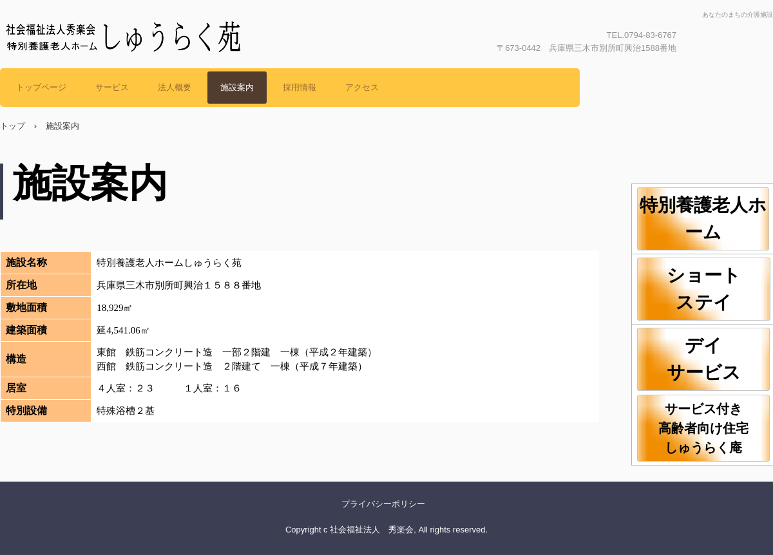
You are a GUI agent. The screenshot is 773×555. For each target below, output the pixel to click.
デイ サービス (718, 358)
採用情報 (299, 87)
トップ (12, 126)
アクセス (362, 87)
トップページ (41, 87)
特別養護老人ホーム (703, 218)
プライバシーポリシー (383, 504)
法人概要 (174, 87)
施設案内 (237, 87)
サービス (112, 87)
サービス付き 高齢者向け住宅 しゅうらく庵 (714, 428)
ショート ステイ (718, 288)
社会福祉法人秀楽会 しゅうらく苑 (135, 67)
